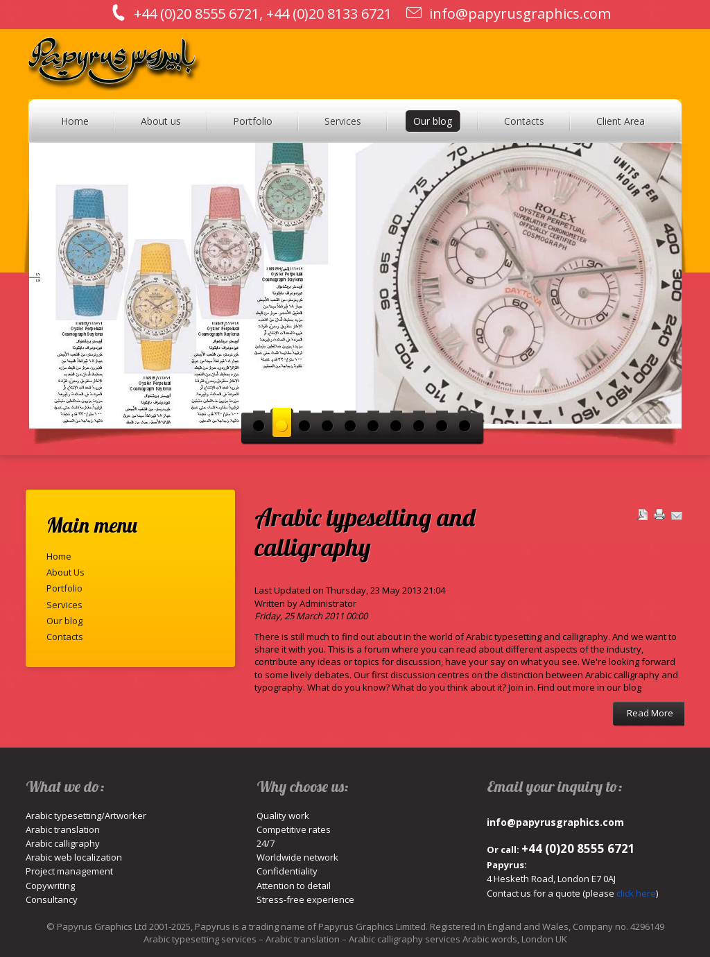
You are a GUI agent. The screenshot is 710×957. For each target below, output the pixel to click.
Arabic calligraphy (63, 843)
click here (636, 893)
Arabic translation (63, 829)
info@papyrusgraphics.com (520, 13)
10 (464, 422)
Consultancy (52, 899)
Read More (650, 713)
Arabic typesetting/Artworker (86, 815)
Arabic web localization (74, 857)
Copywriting (50, 885)
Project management (69, 871)
